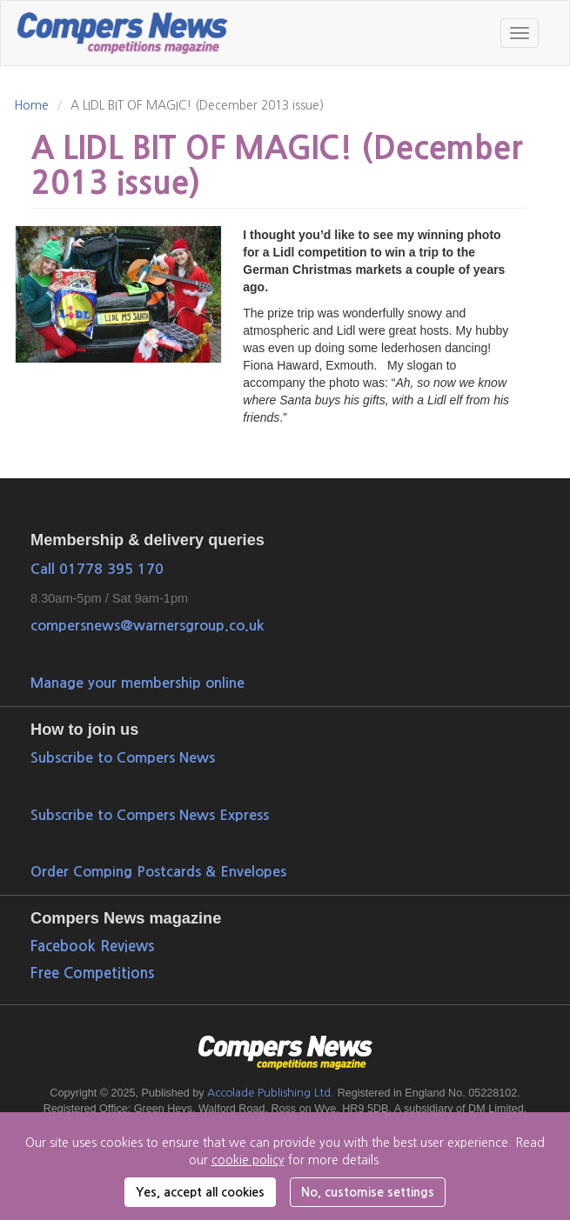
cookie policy (248, 1160)
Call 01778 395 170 (97, 569)
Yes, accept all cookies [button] (200, 1192)
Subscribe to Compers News (122, 757)
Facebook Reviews (92, 946)
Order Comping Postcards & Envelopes (158, 871)
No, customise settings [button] (367, 1192)
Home (31, 105)
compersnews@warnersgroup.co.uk (147, 625)
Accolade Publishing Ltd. (270, 1092)
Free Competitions (92, 973)
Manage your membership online (137, 683)
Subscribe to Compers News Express (149, 815)
